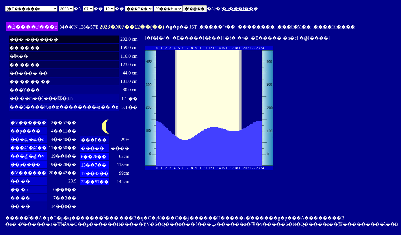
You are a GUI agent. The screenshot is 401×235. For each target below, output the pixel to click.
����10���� (334, 26)
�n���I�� (237, 8)
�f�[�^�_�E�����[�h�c (260, 38)
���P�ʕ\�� (294, 26)
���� (208, 26)
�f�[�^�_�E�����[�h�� (183, 38)
